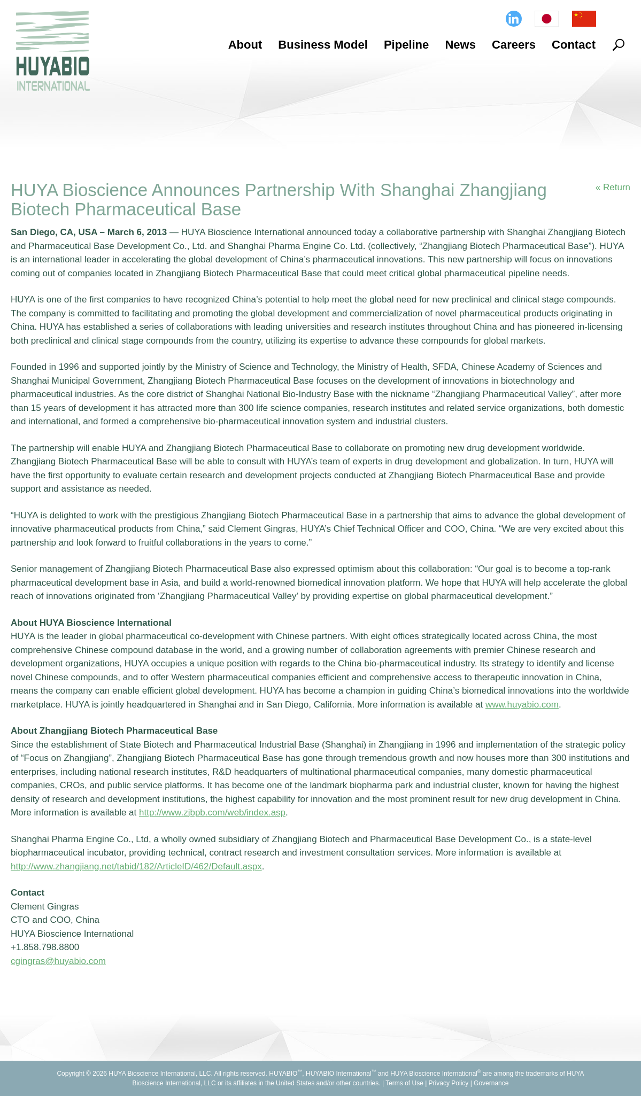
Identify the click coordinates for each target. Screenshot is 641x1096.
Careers (514, 44)
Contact (574, 44)
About (245, 44)
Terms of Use (404, 1083)
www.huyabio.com (522, 704)
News (460, 44)
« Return (613, 187)
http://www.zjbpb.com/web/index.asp (212, 812)
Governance (491, 1083)
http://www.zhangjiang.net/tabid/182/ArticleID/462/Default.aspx (136, 866)
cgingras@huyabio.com (58, 961)
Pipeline (406, 44)
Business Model (322, 44)
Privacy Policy (449, 1083)
